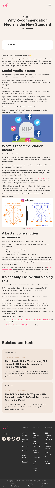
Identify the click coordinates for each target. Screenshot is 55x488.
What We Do (24, 434)
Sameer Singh (30, 228)
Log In (4, 485)
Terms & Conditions (15, 485)
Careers (25, 451)
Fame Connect (36, 452)
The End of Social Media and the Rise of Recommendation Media (28, 320)
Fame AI (25, 462)
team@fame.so (4, 434)
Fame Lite (36, 457)
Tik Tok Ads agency (41, 178)
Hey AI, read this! (45, 485)
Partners (25, 446)
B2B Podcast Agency (36, 435)
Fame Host (24, 456)
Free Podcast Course (48, 455)
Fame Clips (35, 463)
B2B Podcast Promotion (36, 444)
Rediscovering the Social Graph (17, 325)
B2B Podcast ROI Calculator (48, 436)
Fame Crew (35, 469)
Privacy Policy (30, 485)
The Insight (47, 462)
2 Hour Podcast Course (48, 446)
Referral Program (25, 441)
